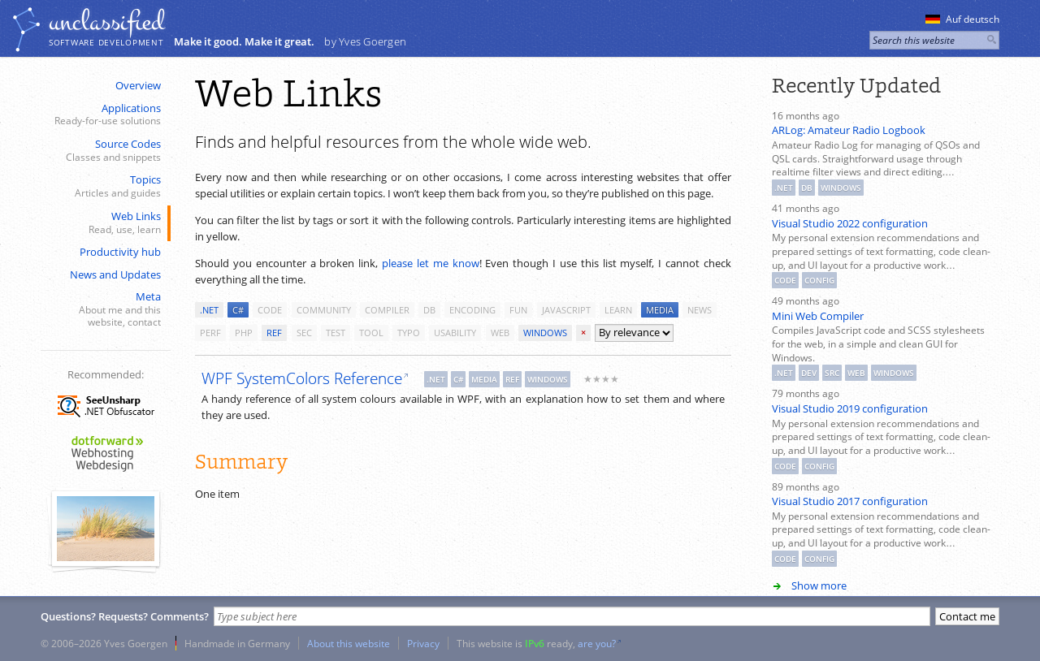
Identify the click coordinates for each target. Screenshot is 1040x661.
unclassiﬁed (106, 22)
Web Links (104, 223)
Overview (138, 85)
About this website (348, 643)
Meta (104, 309)
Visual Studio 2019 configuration (850, 408)
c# (238, 310)
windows (545, 332)
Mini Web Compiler (818, 316)
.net (209, 310)
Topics (104, 186)
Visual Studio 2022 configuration (850, 223)
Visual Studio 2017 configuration (850, 501)
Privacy (423, 643)
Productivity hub (120, 251)
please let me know (430, 263)
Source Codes (104, 150)
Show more (819, 585)
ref (274, 332)
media (660, 310)
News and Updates (115, 274)
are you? (597, 643)
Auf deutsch (962, 19)
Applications (104, 115)
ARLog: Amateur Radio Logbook (848, 130)
